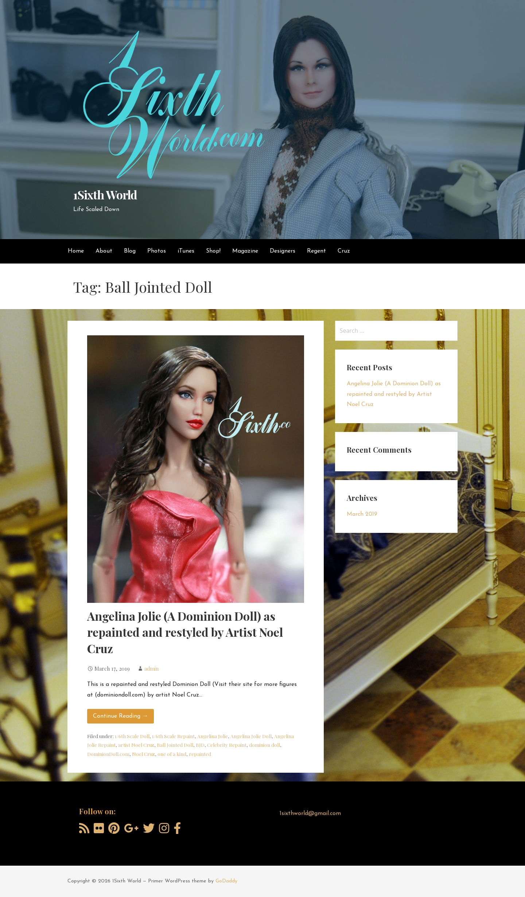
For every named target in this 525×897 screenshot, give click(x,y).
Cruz (344, 251)
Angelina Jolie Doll (251, 736)
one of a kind (172, 753)
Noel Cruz (143, 753)
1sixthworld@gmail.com (310, 813)
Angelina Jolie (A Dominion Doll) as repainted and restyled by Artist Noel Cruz (185, 632)
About (104, 251)
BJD (200, 744)
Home (76, 251)
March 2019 (362, 514)
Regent (316, 251)
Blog (130, 251)
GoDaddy (226, 881)
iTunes (186, 251)
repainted (200, 753)
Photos (156, 251)
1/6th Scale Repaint (173, 736)
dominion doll (264, 744)
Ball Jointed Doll (175, 744)
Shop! (213, 251)
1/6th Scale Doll (132, 736)
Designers (282, 251)
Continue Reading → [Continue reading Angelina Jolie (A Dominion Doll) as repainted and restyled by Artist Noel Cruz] (120, 716)
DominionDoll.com (108, 753)
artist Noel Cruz (136, 744)
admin (151, 668)
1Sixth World (105, 194)
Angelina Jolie (212, 736)
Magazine (245, 251)
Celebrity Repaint (226, 744)
